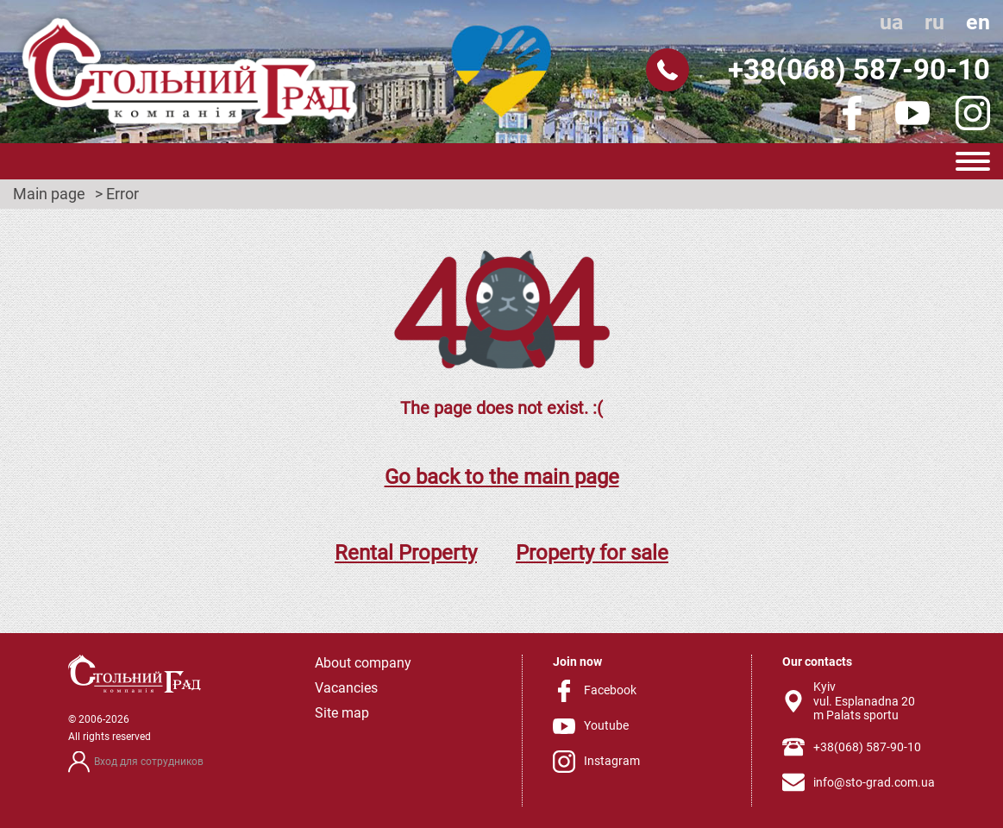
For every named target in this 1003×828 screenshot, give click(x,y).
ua (891, 21)
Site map (342, 713)
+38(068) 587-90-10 (859, 69)
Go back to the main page (502, 477)
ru (934, 21)
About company (363, 663)
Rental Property (406, 553)
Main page (49, 194)
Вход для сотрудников (149, 762)
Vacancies (346, 688)
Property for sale (592, 553)
